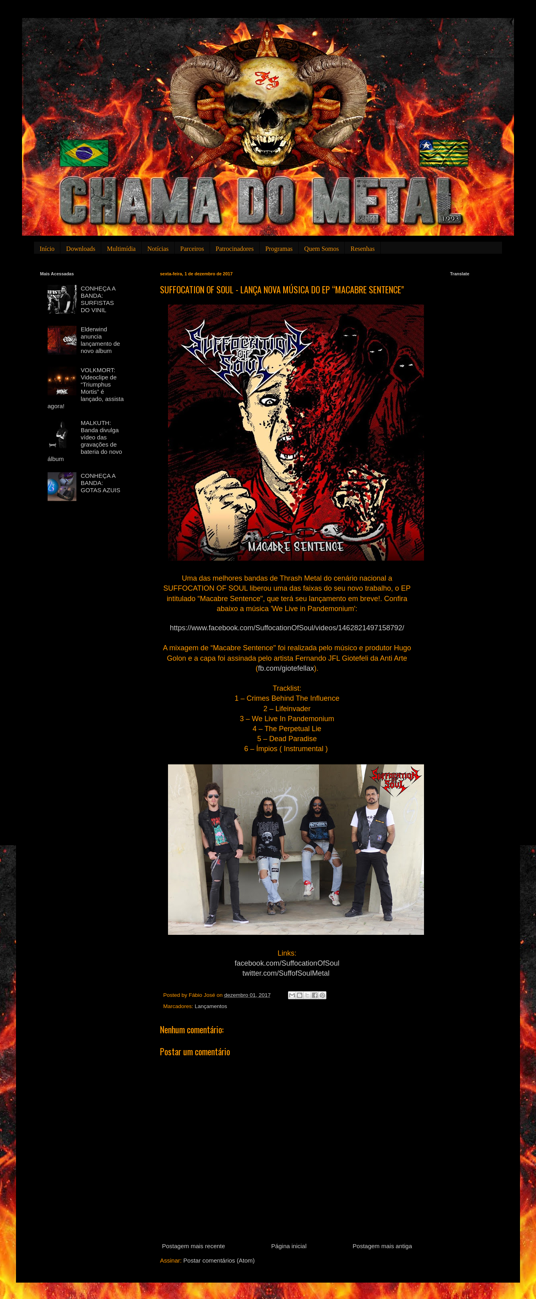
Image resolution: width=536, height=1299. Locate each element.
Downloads (80, 248)
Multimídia (121, 248)
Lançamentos (211, 1006)
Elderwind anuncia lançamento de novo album (100, 340)
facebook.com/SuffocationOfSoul (287, 963)
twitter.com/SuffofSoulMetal (286, 973)
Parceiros (192, 248)
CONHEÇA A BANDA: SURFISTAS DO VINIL (98, 299)
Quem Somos (321, 248)
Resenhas (362, 248)
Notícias (157, 248)
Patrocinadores (235, 248)
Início (47, 248)
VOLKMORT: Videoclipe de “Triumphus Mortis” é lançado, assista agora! (86, 388)
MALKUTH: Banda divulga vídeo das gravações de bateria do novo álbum (85, 440)
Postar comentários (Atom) (218, 1260)
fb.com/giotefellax (286, 668)
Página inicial (288, 1246)
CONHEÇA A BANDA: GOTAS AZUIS (100, 482)
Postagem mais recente (193, 1246)
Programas (278, 248)
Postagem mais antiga (382, 1246)
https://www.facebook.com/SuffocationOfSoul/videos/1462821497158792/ (287, 628)
